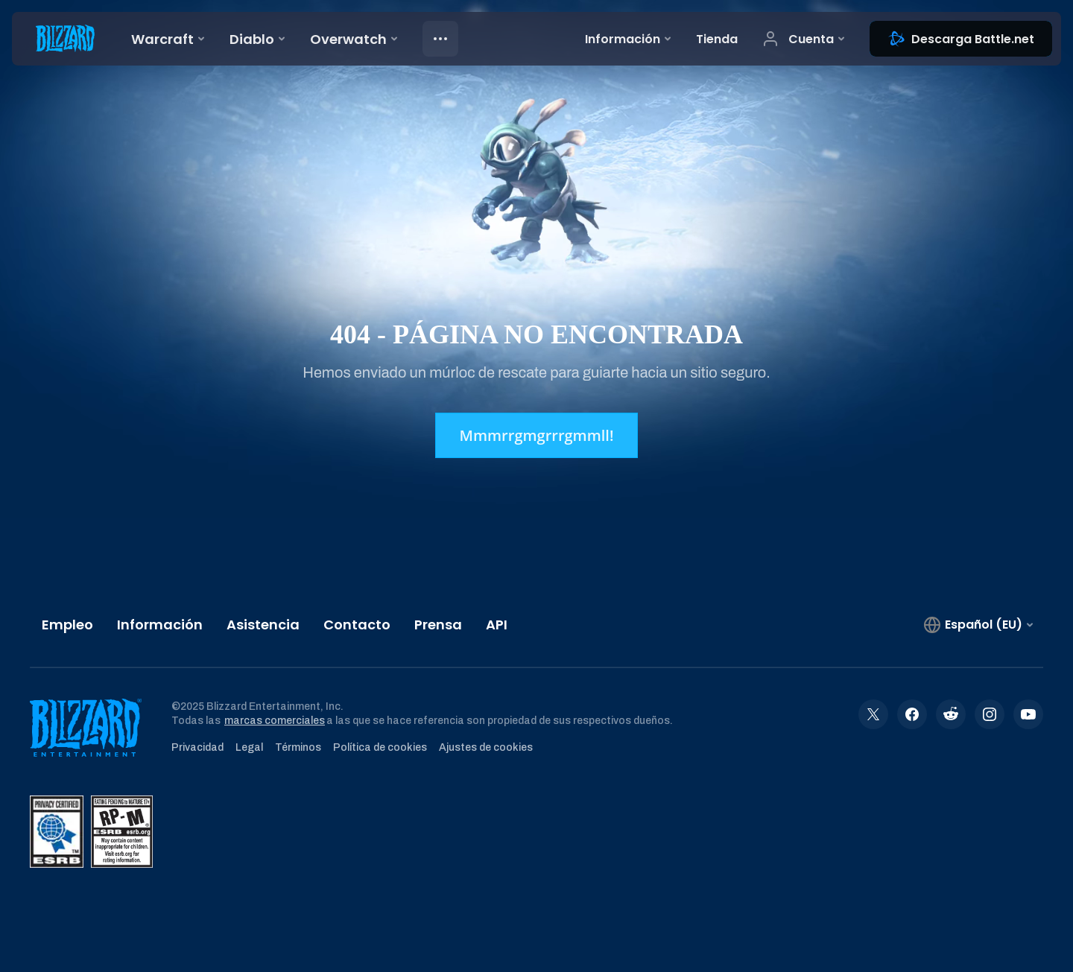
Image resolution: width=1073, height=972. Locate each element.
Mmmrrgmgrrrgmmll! (537, 435)
